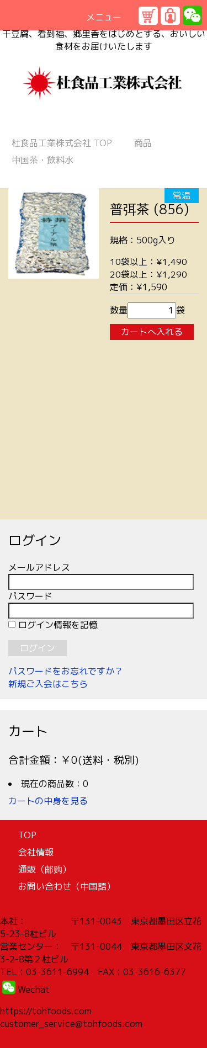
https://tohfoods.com (46, 1011)
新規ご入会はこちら (48, 684)
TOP (62, 143)
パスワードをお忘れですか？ (65, 671)
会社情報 (36, 852)
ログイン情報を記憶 (53, 625)
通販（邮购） (44, 869)
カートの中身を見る (48, 801)
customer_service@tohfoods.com (71, 1024)
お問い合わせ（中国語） (66, 886)
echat (37, 989)
